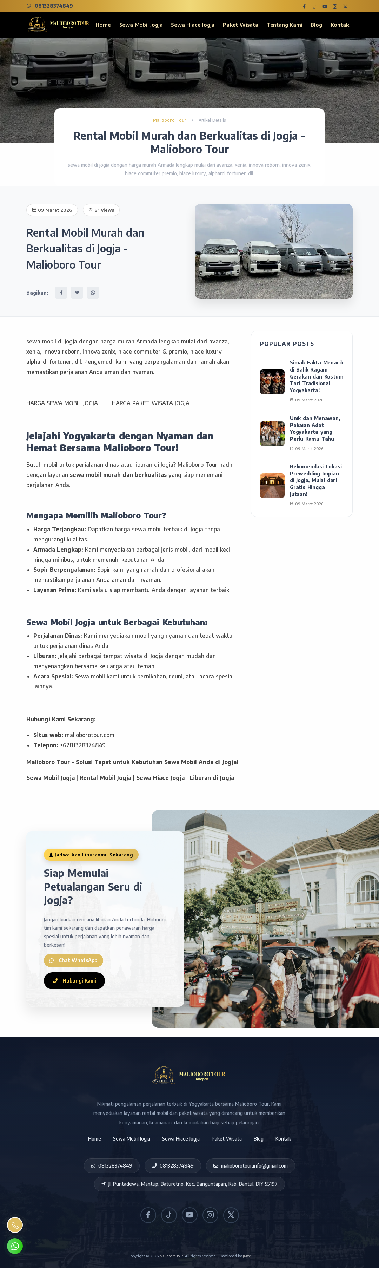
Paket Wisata (240, 24)
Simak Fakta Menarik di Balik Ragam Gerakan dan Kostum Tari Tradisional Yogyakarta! (316, 376)
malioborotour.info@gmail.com (250, 1166)
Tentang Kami (284, 24)
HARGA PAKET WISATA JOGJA (151, 403)
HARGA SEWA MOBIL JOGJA (62, 403)
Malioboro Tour (170, 120)
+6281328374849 (83, 745)
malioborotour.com (89, 734)
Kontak (340, 24)
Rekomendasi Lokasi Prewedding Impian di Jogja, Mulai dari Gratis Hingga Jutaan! (315, 480)
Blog (316, 24)
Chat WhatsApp (76, 958)
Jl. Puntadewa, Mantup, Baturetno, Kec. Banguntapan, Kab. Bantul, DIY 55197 (189, 1184)
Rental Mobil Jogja (105, 777)
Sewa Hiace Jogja (192, 24)
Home (103, 24)
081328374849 (49, 6)
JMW (247, 1256)
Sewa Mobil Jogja (141, 24)
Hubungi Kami (74, 981)
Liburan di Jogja (212, 777)
